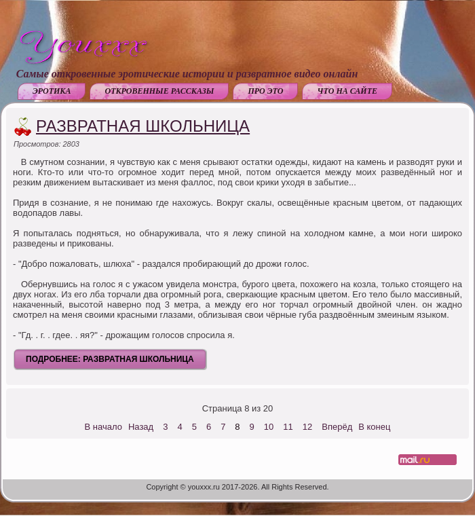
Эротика (52, 91)
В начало (103, 427)
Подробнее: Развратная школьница (110, 359)
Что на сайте (347, 91)
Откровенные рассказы (159, 91)
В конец (374, 427)
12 (307, 427)
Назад (140, 427)
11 (287, 427)
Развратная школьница (143, 126)
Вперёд (337, 427)
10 (268, 427)
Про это (265, 91)
